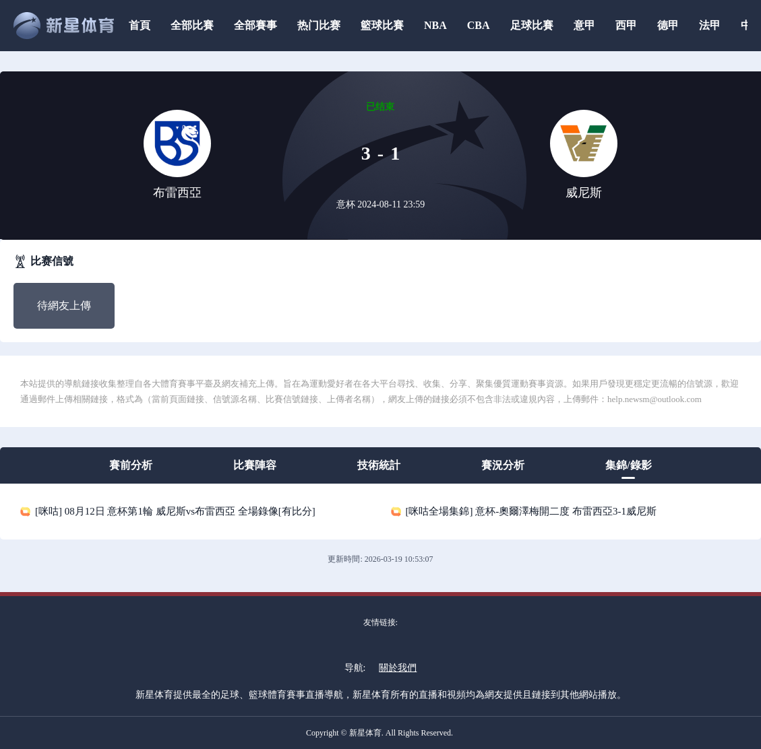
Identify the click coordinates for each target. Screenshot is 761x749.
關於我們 (398, 668)
